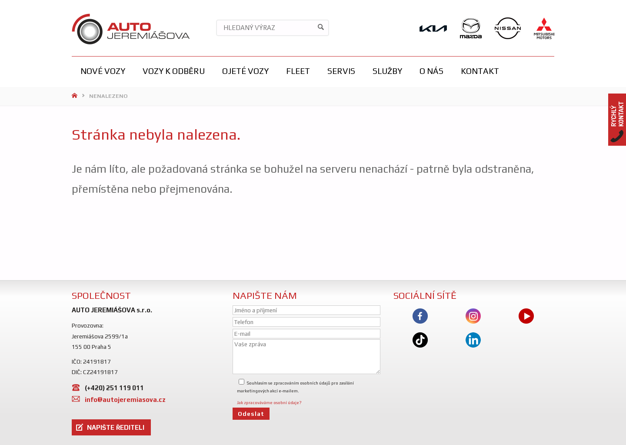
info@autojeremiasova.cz (125, 399)
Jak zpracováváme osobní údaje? (269, 402)
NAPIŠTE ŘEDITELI (115, 427)
